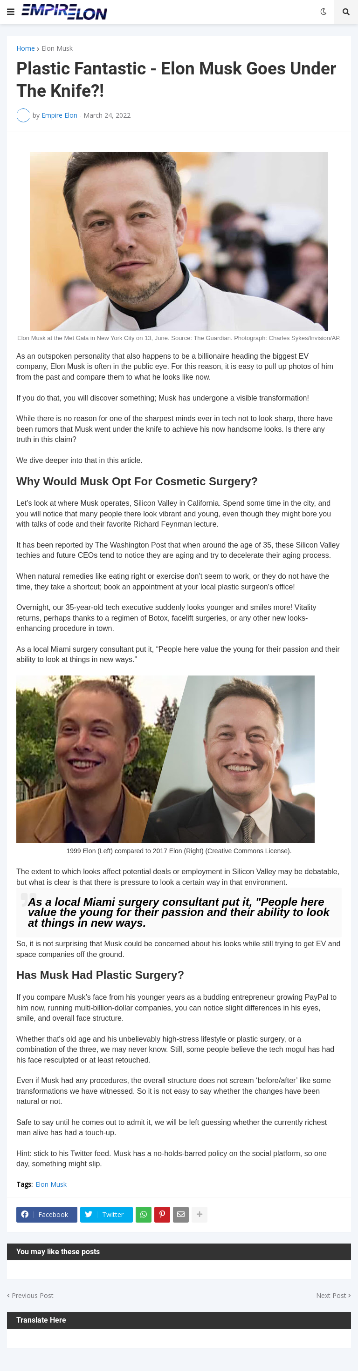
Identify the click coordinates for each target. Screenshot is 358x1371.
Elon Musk (57, 48)
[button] (10, 12)
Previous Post (33, 1295)
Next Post (331, 1295)
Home (25, 48)
